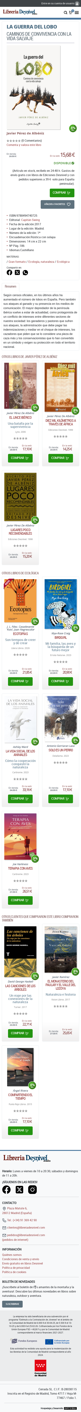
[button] (65, 12)
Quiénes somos (12, 1255)
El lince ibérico (20, 417)
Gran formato (17, 262)
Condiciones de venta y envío (20, 1259)
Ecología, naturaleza (41, 262)
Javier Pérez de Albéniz (25, 133)
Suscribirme (12, 1304)
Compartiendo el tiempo (20, 1096)
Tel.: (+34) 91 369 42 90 (19, 1220)
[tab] (10, 287)
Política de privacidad (16, 1268)
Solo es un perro (61, 750)
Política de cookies (14, 1272)
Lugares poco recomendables (20, 531)
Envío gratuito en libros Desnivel (22, 1263)
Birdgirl (61, 637)
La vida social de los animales (20, 753)
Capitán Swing (30, 220)
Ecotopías (20, 634)
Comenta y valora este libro (24, 145)
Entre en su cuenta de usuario (60, 3)
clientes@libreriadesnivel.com (23, 1227)
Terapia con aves (20, 868)
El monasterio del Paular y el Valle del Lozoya (60, 984)
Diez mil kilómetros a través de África (60, 422)
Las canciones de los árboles (20, 987)
